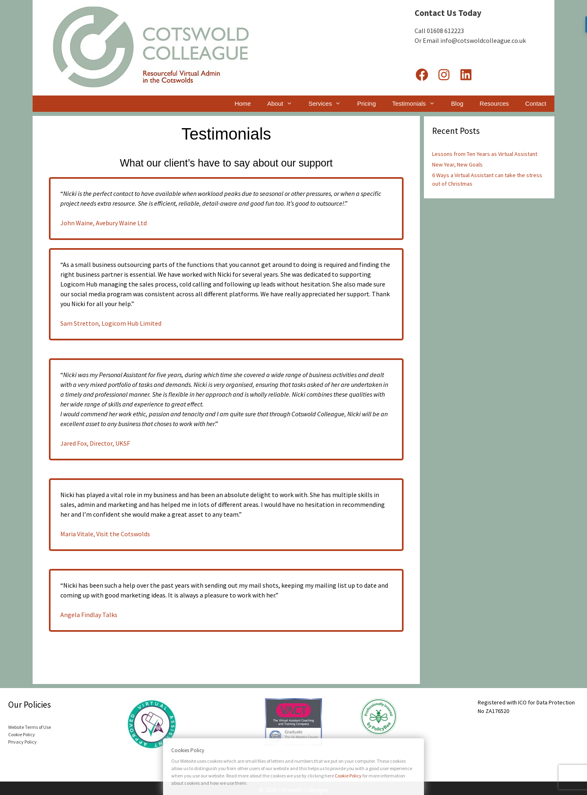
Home (242, 103)
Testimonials (417, 103)
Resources (494, 103)
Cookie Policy (21, 734)
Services (329, 103)
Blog (457, 103)
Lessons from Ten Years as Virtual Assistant (484, 154)
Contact (535, 103)
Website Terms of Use (29, 727)
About (283, 103)
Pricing (366, 103)
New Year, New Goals (457, 164)
